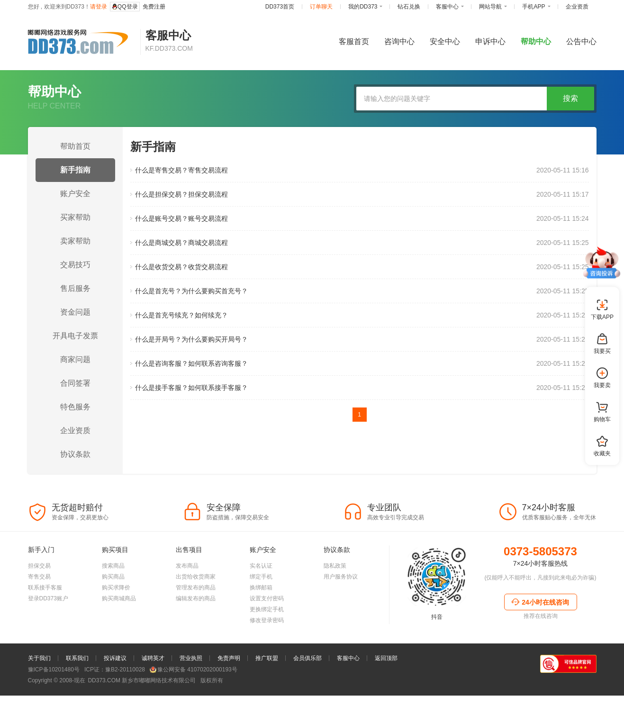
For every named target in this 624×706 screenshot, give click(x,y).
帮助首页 (75, 146)
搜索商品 (113, 594)
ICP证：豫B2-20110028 (114, 698)
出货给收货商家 (196, 605)
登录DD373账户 (48, 627)
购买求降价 (116, 616)
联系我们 (77, 686)
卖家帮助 (75, 241)
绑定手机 (261, 605)
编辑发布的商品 (196, 627)
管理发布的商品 (196, 616)
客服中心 (348, 686)
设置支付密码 (267, 627)
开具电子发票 (75, 336)
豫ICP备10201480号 (54, 698)
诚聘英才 (153, 686)
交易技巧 (75, 265)
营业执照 (191, 686)
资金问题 (75, 312)
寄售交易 (39, 605)
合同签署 (75, 383)
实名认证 (261, 594)
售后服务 (75, 288)
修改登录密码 (267, 648)
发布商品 (187, 594)
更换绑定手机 (267, 637)
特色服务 (75, 407)
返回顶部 (386, 686)
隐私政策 (335, 594)
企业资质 (75, 430)
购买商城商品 (119, 627)
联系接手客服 (45, 616)
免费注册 (154, 6)
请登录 (98, 6)
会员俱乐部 (307, 686)
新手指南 (75, 170)
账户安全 (75, 194)
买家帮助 (75, 217)
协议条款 (75, 454)
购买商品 (113, 605)
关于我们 (39, 686)
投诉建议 (115, 686)
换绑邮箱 (261, 616)
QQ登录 (125, 6)
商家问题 (75, 359)
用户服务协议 (341, 605)
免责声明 (228, 686)
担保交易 (39, 594)
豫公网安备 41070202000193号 (193, 698)
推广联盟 (266, 686)
